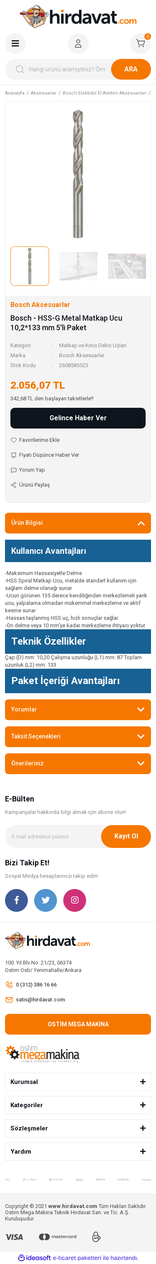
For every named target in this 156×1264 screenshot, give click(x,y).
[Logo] (78, 16)
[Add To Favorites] (78, 440)
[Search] (78, 69)
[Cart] (140, 43)
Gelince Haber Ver (78, 418)
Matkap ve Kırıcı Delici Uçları (92, 345)
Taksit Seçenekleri (36, 736)
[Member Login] (78, 43)
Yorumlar (24, 709)
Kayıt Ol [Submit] (126, 836)
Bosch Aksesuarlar (81, 355)
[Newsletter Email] (78, 836)
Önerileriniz (27, 763)
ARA (131, 69)
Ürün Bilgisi (27, 522)
